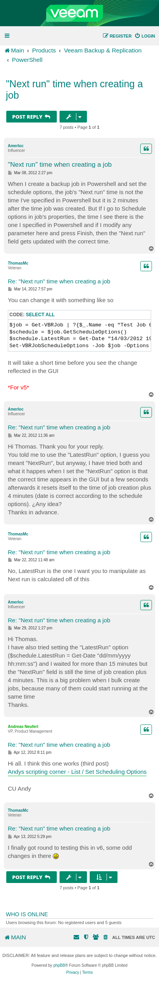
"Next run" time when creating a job (74, 89)
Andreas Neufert (23, 726)
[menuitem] (144, 36)
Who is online (27, 914)
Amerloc (15, 146)
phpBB (59, 965)
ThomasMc (18, 263)
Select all (40, 314)
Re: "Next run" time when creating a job (59, 281)
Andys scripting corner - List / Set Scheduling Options (77, 771)
